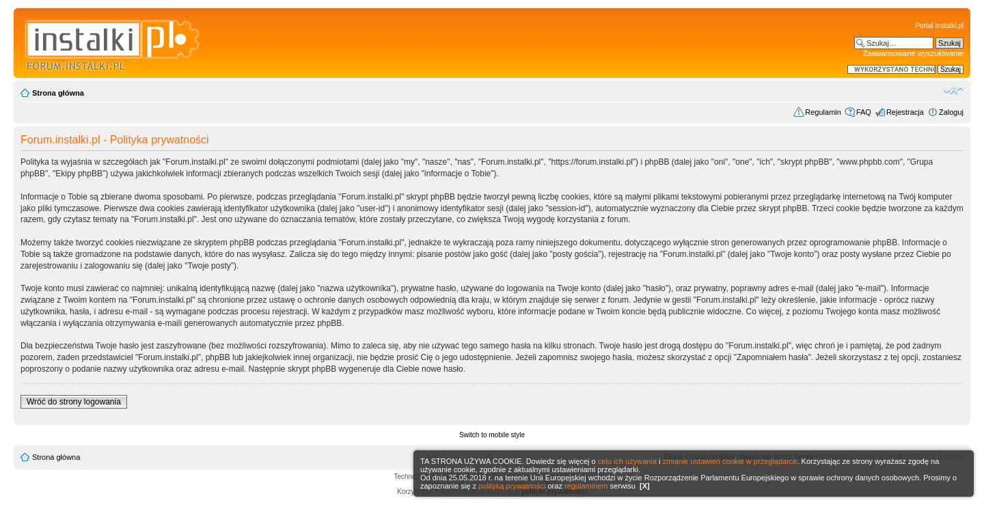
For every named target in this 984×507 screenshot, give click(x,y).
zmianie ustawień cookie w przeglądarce (730, 461)
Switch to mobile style (492, 435)
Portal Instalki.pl (939, 25)
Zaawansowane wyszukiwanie (913, 53)
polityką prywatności (511, 486)
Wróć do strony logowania (74, 402)
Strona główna (58, 93)
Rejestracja (905, 112)
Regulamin (823, 112)
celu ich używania (627, 461)
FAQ (863, 112)
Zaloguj (951, 112)
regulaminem (586, 486)
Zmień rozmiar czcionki (954, 90)
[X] (645, 486)
